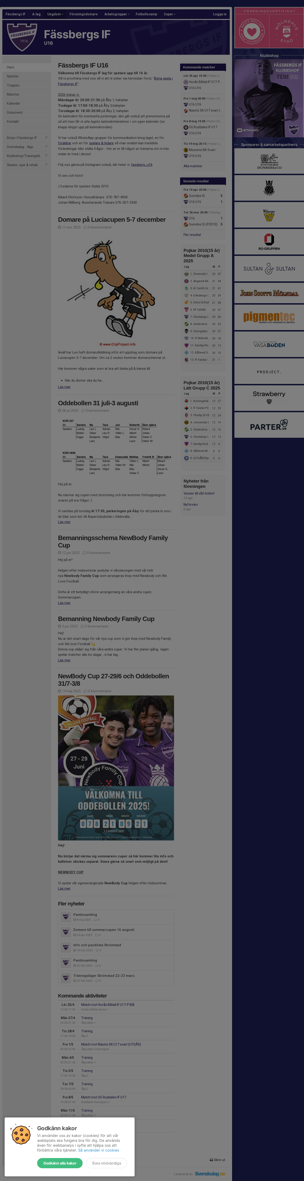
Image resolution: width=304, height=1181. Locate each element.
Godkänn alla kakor (59, 1163)
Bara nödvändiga (106, 1163)
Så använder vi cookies (98, 1150)
